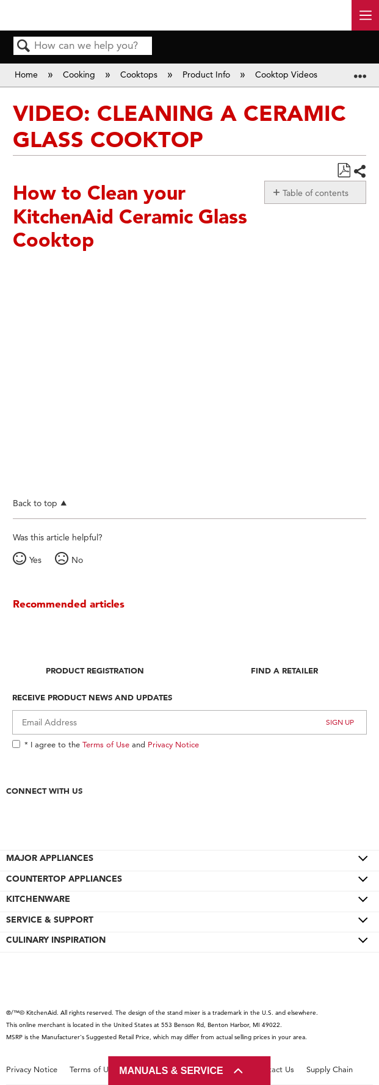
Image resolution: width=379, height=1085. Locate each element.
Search (24, 46)
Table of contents (315, 192)
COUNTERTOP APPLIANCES (64, 878)
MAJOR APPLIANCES (49, 857)
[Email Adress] (189, 722)
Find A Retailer (284, 670)
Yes (35, 559)
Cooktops (140, 74)
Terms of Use (105, 744)
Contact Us (274, 1069)
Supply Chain (329, 1069)
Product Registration (95, 670)
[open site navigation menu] (365, 15)
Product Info (207, 74)
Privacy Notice (173, 744)
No (77, 559)
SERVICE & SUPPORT (49, 919)
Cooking (80, 74)
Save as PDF (343, 170)
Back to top (35, 503)
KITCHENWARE (38, 898)
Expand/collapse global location (360, 71)
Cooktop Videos (287, 74)
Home (27, 74)
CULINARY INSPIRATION (56, 939)
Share (359, 171)
